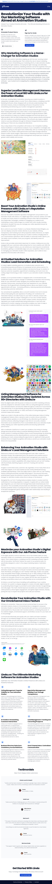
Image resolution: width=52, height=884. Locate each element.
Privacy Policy (28, 882)
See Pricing (29, 45)
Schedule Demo (7, 46)
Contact (36, 882)
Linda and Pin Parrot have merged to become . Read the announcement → (26, 1)
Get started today (25, 875)
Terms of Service (17, 882)
